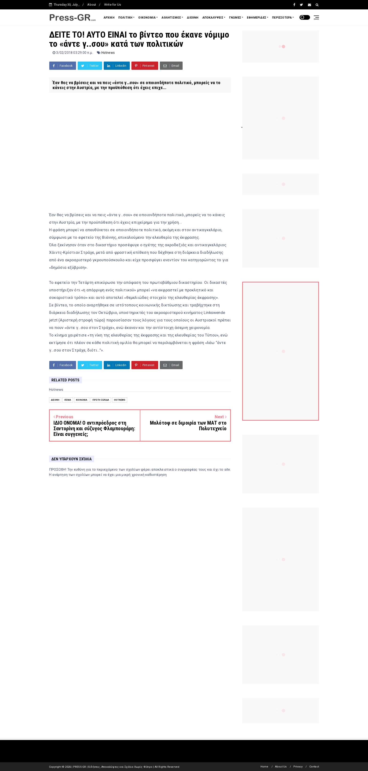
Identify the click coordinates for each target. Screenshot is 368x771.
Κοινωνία (82, 400)
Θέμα (67, 400)
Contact (314, 766)
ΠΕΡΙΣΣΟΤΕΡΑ (282, 17)
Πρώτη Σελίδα (100, 400)
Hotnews (108, 53)
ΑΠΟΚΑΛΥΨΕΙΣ (212, 17)
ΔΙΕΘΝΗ (192, 17)
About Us (281, 766)
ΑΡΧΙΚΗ (109, 17)
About (91, 4)
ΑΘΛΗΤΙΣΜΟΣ (171, 17)
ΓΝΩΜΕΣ (235, 17)
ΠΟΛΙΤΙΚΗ (125, 17)
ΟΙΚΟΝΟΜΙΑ (147, 17)
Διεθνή (55, 400)
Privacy (298, 766)
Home (264, 766)
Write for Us (112, 4)
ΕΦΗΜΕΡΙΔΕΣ (256, 17)
